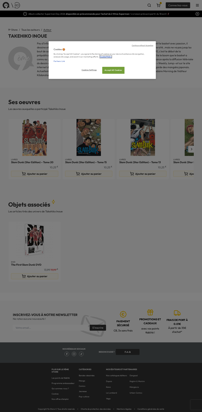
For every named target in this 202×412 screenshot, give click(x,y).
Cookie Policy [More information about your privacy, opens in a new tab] (106, 57)
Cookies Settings (89, 70)
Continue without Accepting (142, 45)
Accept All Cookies (113, 70)
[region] (102, 60)
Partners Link (59, 61)
